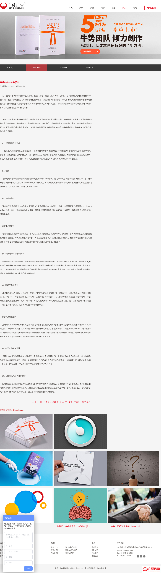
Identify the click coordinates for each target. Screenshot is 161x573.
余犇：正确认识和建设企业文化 (125, 526)
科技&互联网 (69, 553)
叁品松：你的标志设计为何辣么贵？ (73, 526)
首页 (70, 7)
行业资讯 (63, 68)
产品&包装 (54, 553)
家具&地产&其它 (71, 550)
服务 (92, 7)
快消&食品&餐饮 (71, 547)
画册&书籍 (54, 550)
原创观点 (10, 68)
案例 (81, 7)
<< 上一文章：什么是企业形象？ (45, 402)
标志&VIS (54, 547)
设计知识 (37, 68)
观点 (124, 7)
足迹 (135, 7)
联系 (113, 7)
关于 (103, 7)
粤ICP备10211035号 (79, 568)
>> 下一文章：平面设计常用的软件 (76, 402)
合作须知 (151, 8)
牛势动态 (89, 68)
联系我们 (120, 543)
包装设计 (39, 104)
